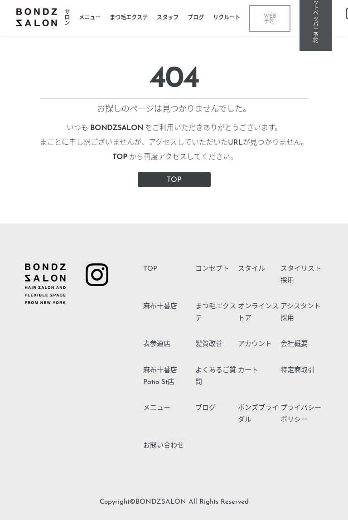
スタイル (251, 269)
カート (248, 370)
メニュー (156, 408)
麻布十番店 (160, 306)
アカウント (255, 344)
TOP (174, 180)
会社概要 (294, 344)
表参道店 (156, 344)
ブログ (205, 408)
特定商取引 (297, 370)
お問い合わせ (163, 445)
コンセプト (212, 269)
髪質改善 (208, 344)
